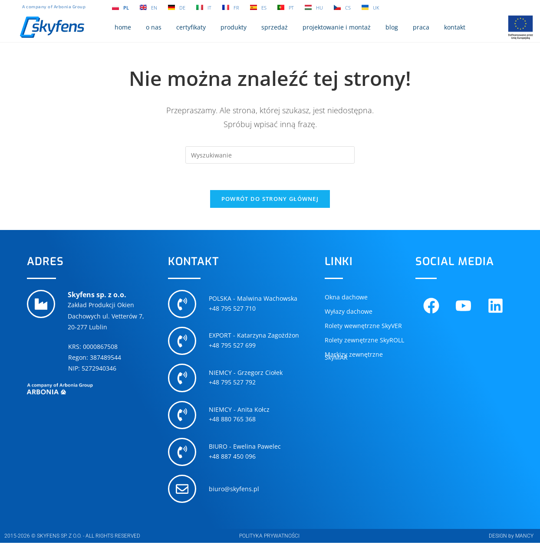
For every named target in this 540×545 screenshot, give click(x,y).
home (123, 27)
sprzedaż (274, 27)
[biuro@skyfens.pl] (182, 490)
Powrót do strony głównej (270, 199)
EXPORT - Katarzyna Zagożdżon (254, 336)
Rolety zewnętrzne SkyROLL (364, 340)
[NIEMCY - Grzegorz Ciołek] (182, 378)
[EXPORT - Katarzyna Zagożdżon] (182, 341)
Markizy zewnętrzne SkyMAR (354, 355)
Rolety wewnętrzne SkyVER (363, 326)
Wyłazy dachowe (348, 311)
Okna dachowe (346, 297)
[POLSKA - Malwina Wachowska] (182, 304)
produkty (234, 27)
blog (391, 27)
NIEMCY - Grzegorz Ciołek (246, 373)
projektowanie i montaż (337, 27)
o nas (153, 27)
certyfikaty (191, 27)
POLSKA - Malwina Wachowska (253, 299)
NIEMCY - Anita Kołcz (239, 411)
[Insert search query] (270, 155)
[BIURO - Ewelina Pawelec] (182, 453)
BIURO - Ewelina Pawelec (245, 448)
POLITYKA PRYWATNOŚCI (269, 538)
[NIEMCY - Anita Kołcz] (182, 416)
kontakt (454, 27)
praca (421, 27)
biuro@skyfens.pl (234, 491)
